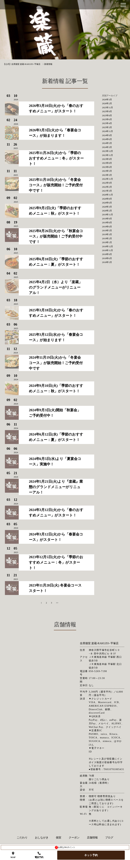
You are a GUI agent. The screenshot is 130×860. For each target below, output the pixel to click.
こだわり (22, 837)
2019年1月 (107, 242)
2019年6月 (107, 226)
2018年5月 (107, 262)
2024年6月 (107, 139)
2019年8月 (107, 222)
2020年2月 (107, 210)
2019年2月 (107, 238)
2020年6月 (107, 202)
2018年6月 (107, 258)
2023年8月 (107, 163)
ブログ (109, 837)
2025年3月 (107, 127)
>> (57, 603)
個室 (58, 837)
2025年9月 (107, 111)
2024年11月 (107, 131)
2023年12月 (107, 151)
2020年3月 (107, 206)
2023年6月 (107, 167)
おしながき (41, 837)
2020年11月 (107, 194)
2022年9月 (107, 183)
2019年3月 (107, 234)
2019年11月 (107, 214)
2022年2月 (107, 187)
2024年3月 (107, 147)
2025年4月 (107, 123)
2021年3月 (107, 191)
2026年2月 (107, 103)
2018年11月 (107, 250)
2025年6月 (107, 119)
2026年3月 (107, 99)
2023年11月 (107, 155)
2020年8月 (107, 198)
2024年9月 (107, 135)
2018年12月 (107, 246)
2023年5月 (107, 171)
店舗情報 (92, 837)
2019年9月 (107, 218)
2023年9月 (107, 159)
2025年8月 (107, 115)
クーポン (74, 837)
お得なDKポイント (65, 847)
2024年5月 (107, 143)
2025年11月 (107, 107)
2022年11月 (107, 179)
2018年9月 (107, 254)
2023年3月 (107, 175)
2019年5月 (107, 230)
